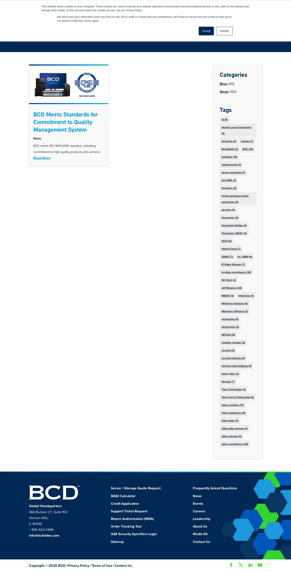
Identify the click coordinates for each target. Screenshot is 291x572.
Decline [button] (224, 31)
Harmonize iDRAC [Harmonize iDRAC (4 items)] (234, 233)
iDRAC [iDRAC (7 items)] (227, 256)
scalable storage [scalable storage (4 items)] (233, 342)
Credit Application (125, 504)
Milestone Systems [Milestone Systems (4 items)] (234, 303)
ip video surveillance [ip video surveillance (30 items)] (236, 272)
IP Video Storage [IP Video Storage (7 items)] (233, 264)
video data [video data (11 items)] (230, 420)
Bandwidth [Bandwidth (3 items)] (229, 149)
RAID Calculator (123, 496)
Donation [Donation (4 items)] (228, 188)
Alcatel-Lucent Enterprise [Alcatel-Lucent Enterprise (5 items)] (236, 130)
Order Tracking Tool (126, 526)
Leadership (201, 519)
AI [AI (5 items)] (224, 119)
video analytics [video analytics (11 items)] (232, 404)
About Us (200, 526)
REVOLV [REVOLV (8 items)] (228, 334)
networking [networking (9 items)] (230, 319)
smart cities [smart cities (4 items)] (230, 373)
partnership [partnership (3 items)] (230, 326)
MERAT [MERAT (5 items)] (227, 295)
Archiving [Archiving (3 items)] (228, 141)
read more (41, 158)
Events (198, 504)
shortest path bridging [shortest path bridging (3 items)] (236, 365)
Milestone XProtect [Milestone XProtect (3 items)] (234, 311)
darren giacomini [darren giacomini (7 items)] (233, 172)
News (37, 138)
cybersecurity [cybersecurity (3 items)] (231, 164)
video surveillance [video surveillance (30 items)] (234, 444)
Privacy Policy (78, 566)
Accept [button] (206, 31)
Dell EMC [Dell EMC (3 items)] (228, 180)
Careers (199, 511)
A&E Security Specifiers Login (134, 534)
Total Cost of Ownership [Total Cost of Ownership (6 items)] (237, 397)
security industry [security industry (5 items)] (233, 358)
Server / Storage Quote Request (136, 488)
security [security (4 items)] (228, 350)
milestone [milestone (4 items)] (246, 295)
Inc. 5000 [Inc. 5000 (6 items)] (244, 256)
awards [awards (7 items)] (247, 141)
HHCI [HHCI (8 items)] (226, 241)
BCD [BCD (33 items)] (247, 149)
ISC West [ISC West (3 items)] (228, 280)
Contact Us (201, 542)
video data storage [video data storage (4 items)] (234, 428)
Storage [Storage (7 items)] (228, 381)
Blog (223, 84)
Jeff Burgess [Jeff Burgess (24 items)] (231, 287)
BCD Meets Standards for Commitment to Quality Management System (65, 122)
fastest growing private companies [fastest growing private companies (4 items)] (235, 198)
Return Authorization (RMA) (132, 519)
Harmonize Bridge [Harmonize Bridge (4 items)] (234, 225)
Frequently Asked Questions (215, 488)
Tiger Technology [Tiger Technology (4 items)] (233, 389)
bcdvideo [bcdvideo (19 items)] (229, 156)
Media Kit (200, 534)
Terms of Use (102, 566)
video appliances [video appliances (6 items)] (233, 412)
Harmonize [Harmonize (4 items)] (229, 217)
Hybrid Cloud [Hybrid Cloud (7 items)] (231, 248)
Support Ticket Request (129, 511)
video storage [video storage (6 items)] (231, 436)
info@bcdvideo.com (44, 535)
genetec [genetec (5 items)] (228, 209)
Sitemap (117, 542)
